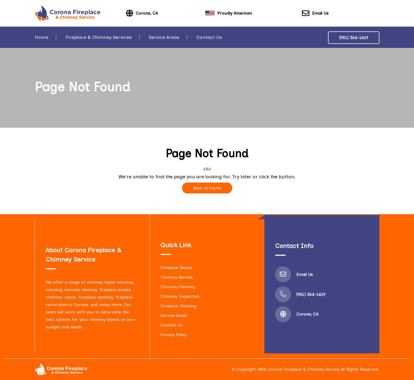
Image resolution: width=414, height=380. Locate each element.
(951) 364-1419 (353, 37)
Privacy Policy (174, 334)
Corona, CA (307, 314)
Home (41, 37)
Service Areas (164, 37)
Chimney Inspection (180, 296)
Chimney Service (177, 277)
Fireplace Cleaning (178, 305)
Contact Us (209, 37)
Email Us (315, 13)
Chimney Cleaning (178, 286)
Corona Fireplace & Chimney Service (303, 369)
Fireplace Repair (176, 267)
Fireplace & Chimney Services (98, 37)
